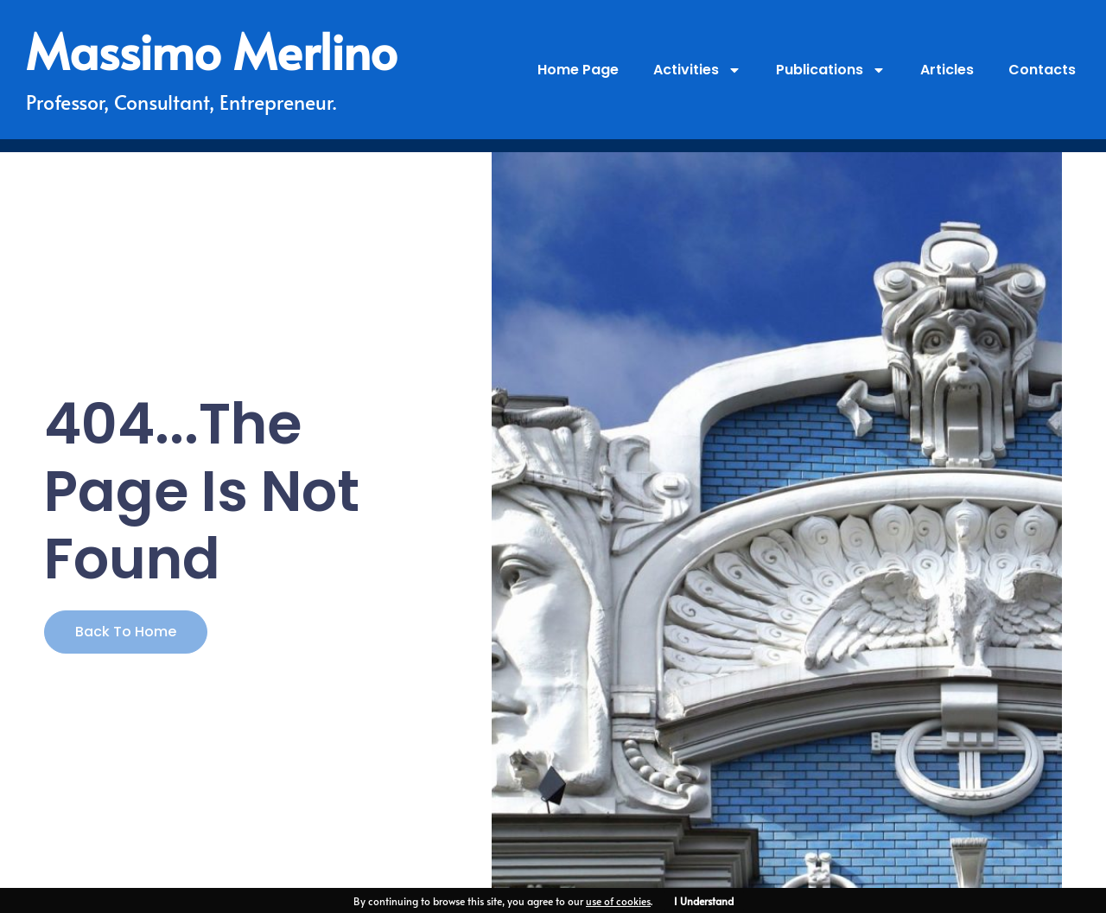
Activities (697, 70)
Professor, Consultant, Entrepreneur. (181, 101)
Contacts (1042, 70)
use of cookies (618, 901)
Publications (831, 70)
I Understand (704, 901)
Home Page (578, 70)
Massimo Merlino (211, 50)
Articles (947, 70)
